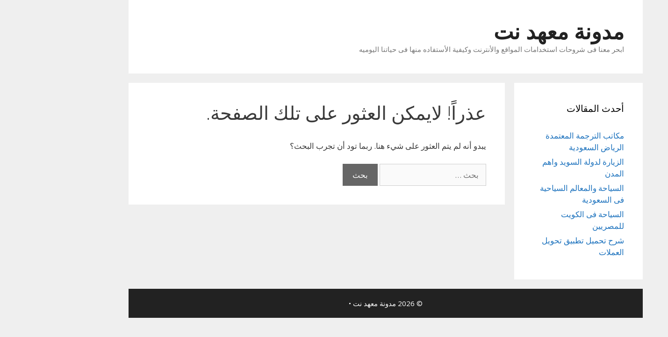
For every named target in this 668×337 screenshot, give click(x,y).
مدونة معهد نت (507, 31)
